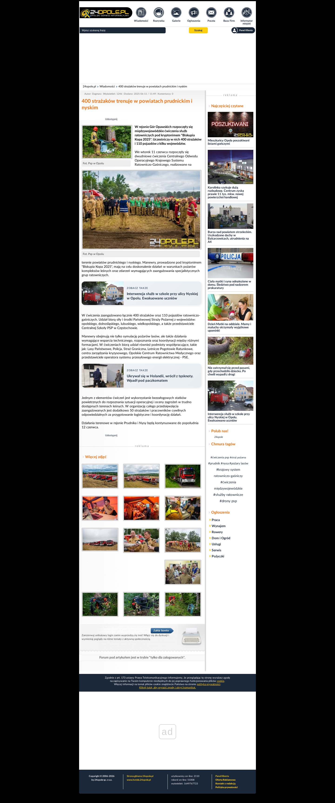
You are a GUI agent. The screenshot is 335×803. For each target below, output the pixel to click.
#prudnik (214, 463)
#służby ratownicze (228, 495)
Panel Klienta (222, 776)
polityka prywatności (208, 684)
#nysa (225, 463)
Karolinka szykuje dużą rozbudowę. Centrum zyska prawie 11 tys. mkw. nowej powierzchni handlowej (226, 192)
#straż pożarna (238, 457)
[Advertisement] (167, 58)
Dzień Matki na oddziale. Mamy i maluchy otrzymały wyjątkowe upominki (229, 327)
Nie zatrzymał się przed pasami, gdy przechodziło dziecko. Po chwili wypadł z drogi (229, 371)
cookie (220, 681)
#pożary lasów (238, 463)
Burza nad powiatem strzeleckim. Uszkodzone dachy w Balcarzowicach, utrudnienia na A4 (230, 237)
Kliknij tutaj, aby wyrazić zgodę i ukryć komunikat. (167, 687)
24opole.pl (89, 86)
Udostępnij (111, 119)
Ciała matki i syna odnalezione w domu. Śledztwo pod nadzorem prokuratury (229, 285)
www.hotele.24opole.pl (139, 780)
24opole (218, 437)
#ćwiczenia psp (220, 457)
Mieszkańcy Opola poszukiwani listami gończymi (228, 142)
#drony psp (228, 501)
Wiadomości (107, 86)
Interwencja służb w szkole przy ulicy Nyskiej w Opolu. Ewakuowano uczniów (229, 417)
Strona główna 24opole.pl (140, 776)
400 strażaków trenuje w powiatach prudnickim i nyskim (152, 86)
